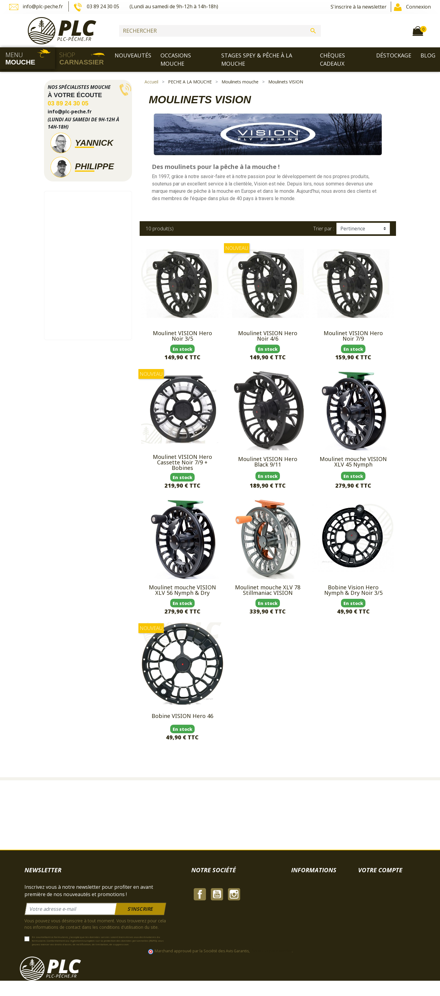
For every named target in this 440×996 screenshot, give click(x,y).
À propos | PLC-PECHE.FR (220, 909)
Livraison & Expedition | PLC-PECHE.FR (235, 887)
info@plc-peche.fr (36, 7)
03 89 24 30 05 (96, 7)
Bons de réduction (379, 923)
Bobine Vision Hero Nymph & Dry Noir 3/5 (353, 589)
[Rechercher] (220, 31)
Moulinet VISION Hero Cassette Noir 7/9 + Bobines (182, 462)
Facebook (200, 953)
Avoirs (365, 909)
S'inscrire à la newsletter (359, 6)
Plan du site (204, 938)
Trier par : (323, 228)
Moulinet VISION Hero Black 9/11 (267, 461)
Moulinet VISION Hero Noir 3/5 (182, 335)
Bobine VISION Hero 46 (182, 716)
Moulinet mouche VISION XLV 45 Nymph (353, 461)
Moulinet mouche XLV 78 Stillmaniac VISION (267, 589)
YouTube (217, 953)
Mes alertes (371, 931)
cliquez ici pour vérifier (271, 966)
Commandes (372, 901)
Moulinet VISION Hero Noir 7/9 (353, 335)
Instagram (234, 953)
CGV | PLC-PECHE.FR (214, 901)
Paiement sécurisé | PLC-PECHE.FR (231, 916)
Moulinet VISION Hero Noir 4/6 (267, 335)
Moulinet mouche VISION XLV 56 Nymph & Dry (182, 589)
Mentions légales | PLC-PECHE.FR (229, 894)
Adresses (368, 916)
